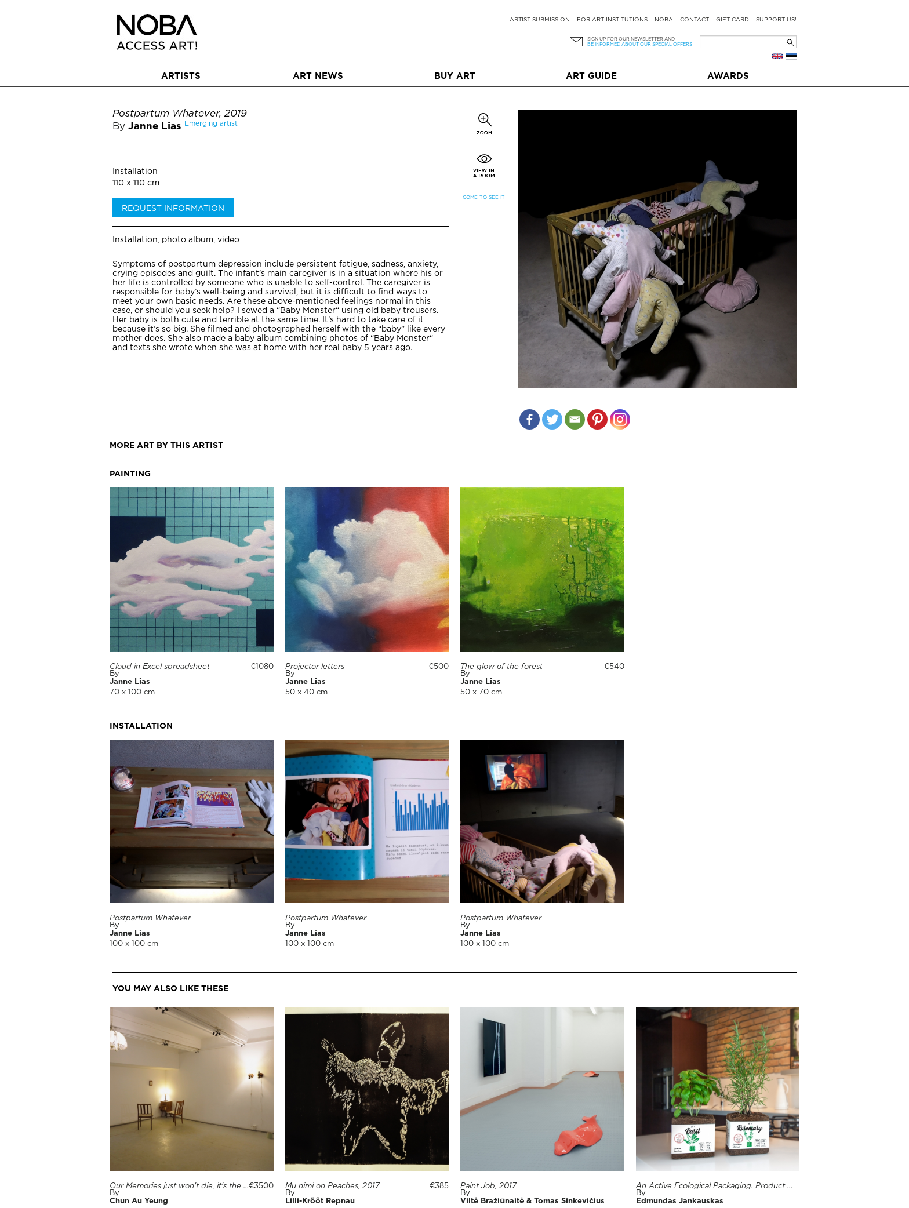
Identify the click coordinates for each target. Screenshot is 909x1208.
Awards (728, 76)
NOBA (664, 20)
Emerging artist (211, 124)
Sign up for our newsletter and (631, 39)
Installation (135, 171)
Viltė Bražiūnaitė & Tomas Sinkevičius (532, 1201)
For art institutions (612, 20)
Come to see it (484, 197)
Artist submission (540, 20)
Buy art (454, 76)
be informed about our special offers (639, 44)
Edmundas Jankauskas (679, 1201)
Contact (694, 20)
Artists (181, 76)
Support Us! (776, 20)
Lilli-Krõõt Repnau (320, 1201)
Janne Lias (154, 126)
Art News (318, 76)
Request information (173, 208)
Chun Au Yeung (139, 1201)
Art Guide (591, 76)
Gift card (732, 20)
